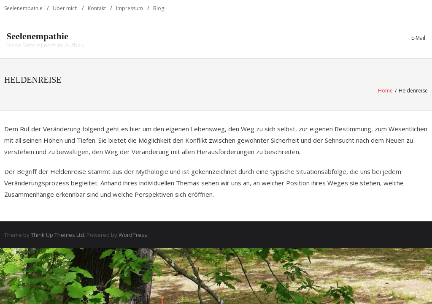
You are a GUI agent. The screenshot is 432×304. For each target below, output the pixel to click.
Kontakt (97, 8)
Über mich (65, 8)
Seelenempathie (23, 8)
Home (385, 90)
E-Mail (418, 37)
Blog (158, 8)
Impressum (129, 8)
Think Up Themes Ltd (57, 235)
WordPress (133, 235)
